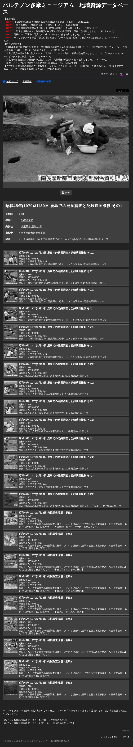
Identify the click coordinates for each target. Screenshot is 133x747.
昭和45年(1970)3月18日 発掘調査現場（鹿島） (46, 512)
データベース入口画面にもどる (57, 723)
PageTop (125, 731)
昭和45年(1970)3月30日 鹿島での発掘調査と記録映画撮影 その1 (56, 252)
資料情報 (27, 81)
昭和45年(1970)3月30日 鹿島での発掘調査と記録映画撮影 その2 (56, 364)
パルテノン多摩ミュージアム (114, 737)
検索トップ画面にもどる (54, 720)
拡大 (66, 192)
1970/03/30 (27, 220)
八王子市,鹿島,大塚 (31, 226)
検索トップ (10, 81)
